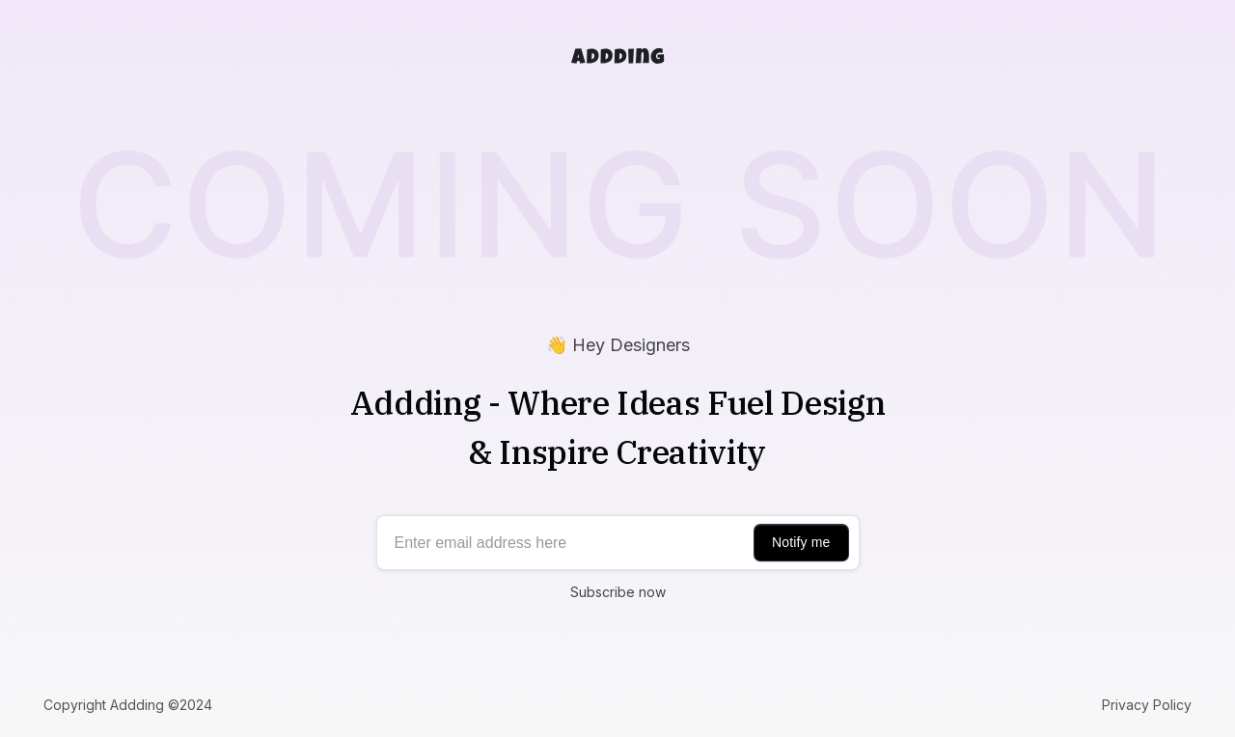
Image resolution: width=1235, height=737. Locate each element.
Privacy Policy (1147, 704)
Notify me (801, 542)
